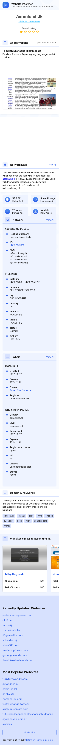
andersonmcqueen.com (17, 615)
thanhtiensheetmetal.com (17, 660)
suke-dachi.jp (10, 640)
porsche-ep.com (12, 699)
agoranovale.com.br (15, 719)
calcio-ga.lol (10, 689)
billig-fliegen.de (14, 574)
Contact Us (29, 732)
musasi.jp (8, 625)
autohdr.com (10, 684)
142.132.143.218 (17, 245)
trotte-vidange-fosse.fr (16, 704)
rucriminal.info (11, 630)
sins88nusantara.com (15, 709)
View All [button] (52, 165)
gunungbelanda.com (15, 655)
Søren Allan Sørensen (21, 390)
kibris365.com (11, 645)
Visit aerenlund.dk (29, 21)
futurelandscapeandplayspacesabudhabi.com (30, 714)
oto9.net (7, 620)
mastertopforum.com (15, 650)
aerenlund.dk (9, 178)
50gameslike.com (13, 635)
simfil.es (7, 724)
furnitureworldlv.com (15, 679)
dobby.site (8, 694)
